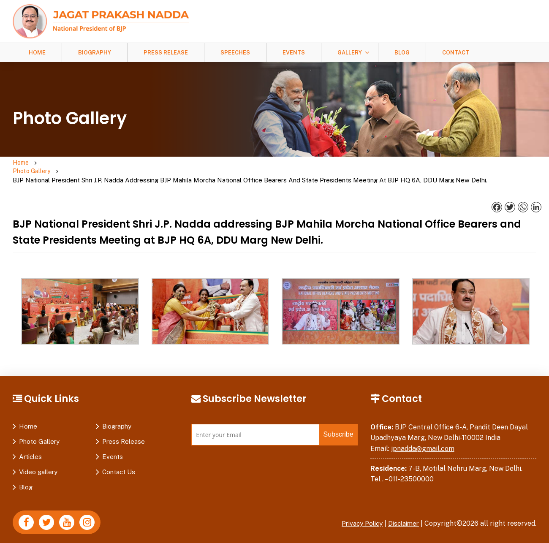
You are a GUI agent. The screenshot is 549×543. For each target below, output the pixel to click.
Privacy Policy (357, 516)
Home (37, 52)
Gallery (349, 52)
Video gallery (38, 464)
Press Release (166, 52)
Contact (455, 52)
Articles (30, 449)
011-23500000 (411, 471)
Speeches (235, 52)
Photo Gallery (54, 168)
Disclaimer (402, 516)
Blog (402, 52)
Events (294, 52)
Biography (94, 52)
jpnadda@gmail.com (422, 441)
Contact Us (118, 464)
